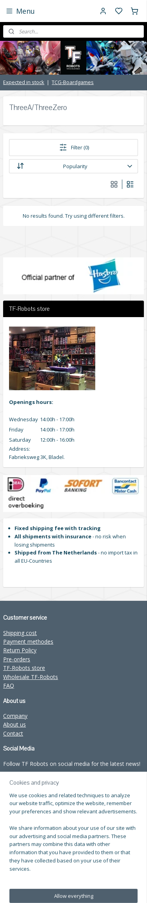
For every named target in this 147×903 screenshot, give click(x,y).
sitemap (128, 876)
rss (73, 889)
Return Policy (19, 650)
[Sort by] (73, 166)
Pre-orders (16, 659)
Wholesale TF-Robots (30, 677)
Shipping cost (20, 633)
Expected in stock (23, 82)
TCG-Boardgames (73, 82)
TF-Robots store (24, 668)
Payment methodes (28, 641)
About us (14, 724)
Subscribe (21, 842)
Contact (13, 733)
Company (15, 715)
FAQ (8, 685)
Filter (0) (73, 147)
